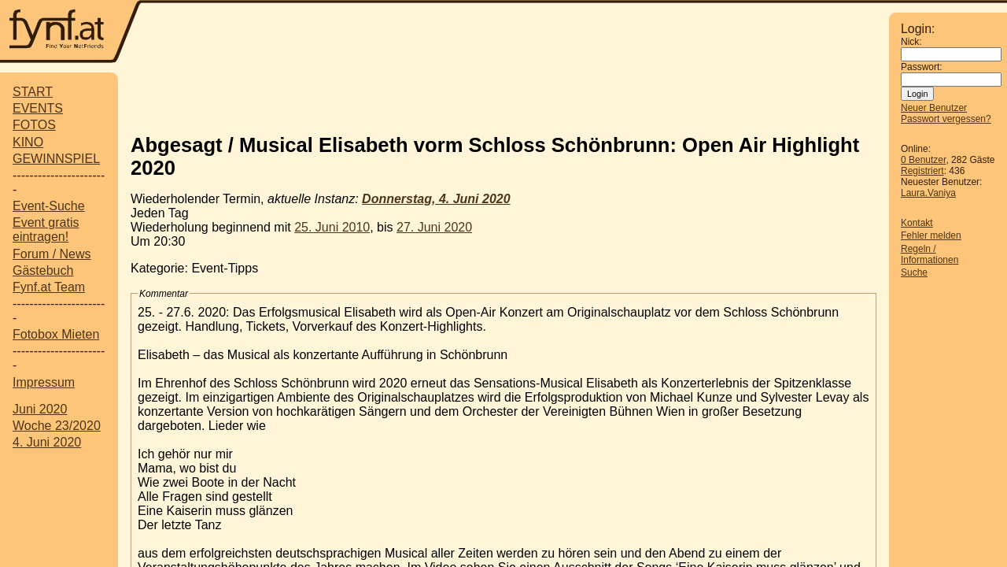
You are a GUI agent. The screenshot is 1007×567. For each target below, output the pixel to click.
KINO (28, 142)
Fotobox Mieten (56, 334)
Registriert (922, 170)
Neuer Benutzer (934, 107)
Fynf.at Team (49, 287)
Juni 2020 (40, 409)
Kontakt (917, 222)
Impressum (44, 382)
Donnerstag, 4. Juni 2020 (436, 199)
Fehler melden (931, 235)
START (33, 91)
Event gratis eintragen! (46, 229)
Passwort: (921, 66)
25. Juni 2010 (332, 227)
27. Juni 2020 (434, 227)
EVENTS (38, 108)
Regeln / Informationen (929, 254)
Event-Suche (49, 206)
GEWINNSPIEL (56, 158)
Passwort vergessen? (946, 118)
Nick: (911, 41)
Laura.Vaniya (928, 192)
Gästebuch (43, 270)
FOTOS (34, 125)
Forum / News (52, 254)
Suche (914, 272)
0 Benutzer (923, 159)
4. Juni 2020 (47, 442)
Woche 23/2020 (57, 425)
